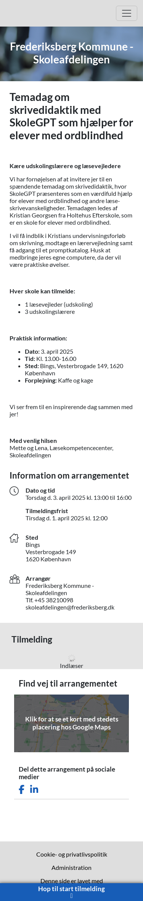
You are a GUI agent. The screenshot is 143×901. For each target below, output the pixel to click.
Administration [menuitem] (71, 867)
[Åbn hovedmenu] (126, 13)
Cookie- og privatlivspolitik (71, 854)
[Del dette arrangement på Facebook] (21, 789)
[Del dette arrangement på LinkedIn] (34, 789)
